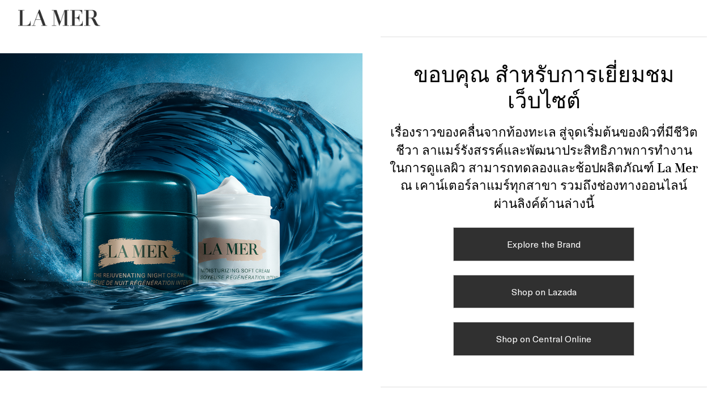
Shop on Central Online (543, 338)
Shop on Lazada (544, 291)
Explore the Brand (544, 243)
